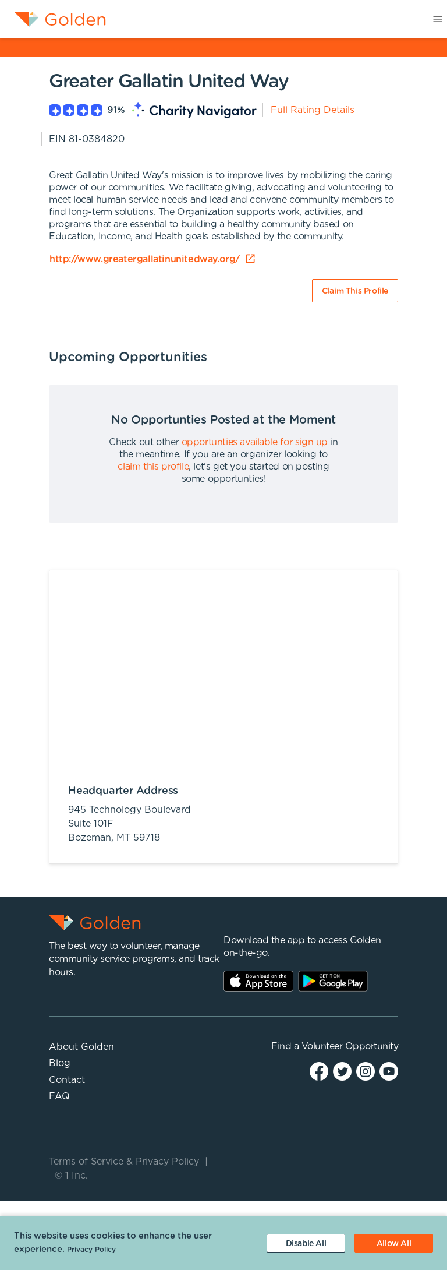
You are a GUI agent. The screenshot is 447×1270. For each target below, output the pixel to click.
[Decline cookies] (306, 1243)
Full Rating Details (312, 110)
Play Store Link (333, 981)
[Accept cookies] (393, 1243)
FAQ (59, 1096)
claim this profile (153, 466)
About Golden (81, 1047)
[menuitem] (53, 19)
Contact (67, 1080)
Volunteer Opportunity (350, 1046)
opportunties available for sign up (255, 442)
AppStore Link (258, 981)
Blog (59, 1063)
